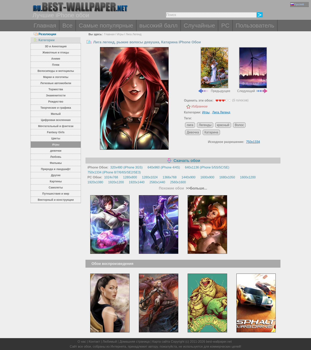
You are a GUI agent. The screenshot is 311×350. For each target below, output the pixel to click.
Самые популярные (106, 25)
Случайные (199, 25)
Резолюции (45, 34)
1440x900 (188, 177)
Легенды (205, 125)
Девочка (193, 132)
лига (190, 125)
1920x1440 (136, 182)
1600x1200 (248, 177)
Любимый (110, 341)
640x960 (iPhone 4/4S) (164, 167)
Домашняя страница (134, 341)
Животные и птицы (55, 52)
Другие (55, 175)
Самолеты (56, 187)
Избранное (200, 106)
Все (67, 25)
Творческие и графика (55, 107)
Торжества (56, 89)
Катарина (211, 132)
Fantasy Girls (56, 132)
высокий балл (158, 25)
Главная (45, 25)
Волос (239, 125)
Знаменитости (56, 95)
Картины (56, 181)
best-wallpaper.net (219, 341)
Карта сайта (161, 341)
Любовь (55, 156)
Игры (55, 144)
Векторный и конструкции (56, 199)
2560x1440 (157, 182)
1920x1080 (95, 182)
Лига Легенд (133, 34)
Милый (56, 113)
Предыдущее (214, 70)
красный (223, 125)
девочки (55, 150)
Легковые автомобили (55, 83)
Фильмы (56, 163)
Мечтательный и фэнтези (55, 126)
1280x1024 (150, 177)
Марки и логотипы (55, 77)
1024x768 (111, 177)
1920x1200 (116, 182)
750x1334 (253, 142)
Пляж (55, 64)
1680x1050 (227, 177)
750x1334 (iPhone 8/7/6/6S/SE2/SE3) (114, 172)
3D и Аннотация (56, 46)
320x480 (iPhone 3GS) (126, 167)
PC (225, 25)
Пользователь (255, 25)
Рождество (55, 101)
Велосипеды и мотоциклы (55, 70)
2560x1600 (178, 182)
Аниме (55, 58)
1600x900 (207, 177)
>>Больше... (196, 188)
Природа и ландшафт (56, 169)
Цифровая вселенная (56, 120)
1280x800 (130, 177)
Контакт (94, 341)
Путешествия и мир (55, 193)
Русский (297, 4)
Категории (44, 40)
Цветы (55, 138)
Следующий (252, 70)
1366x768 (170, 177)
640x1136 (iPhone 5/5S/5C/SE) (207, 167)
